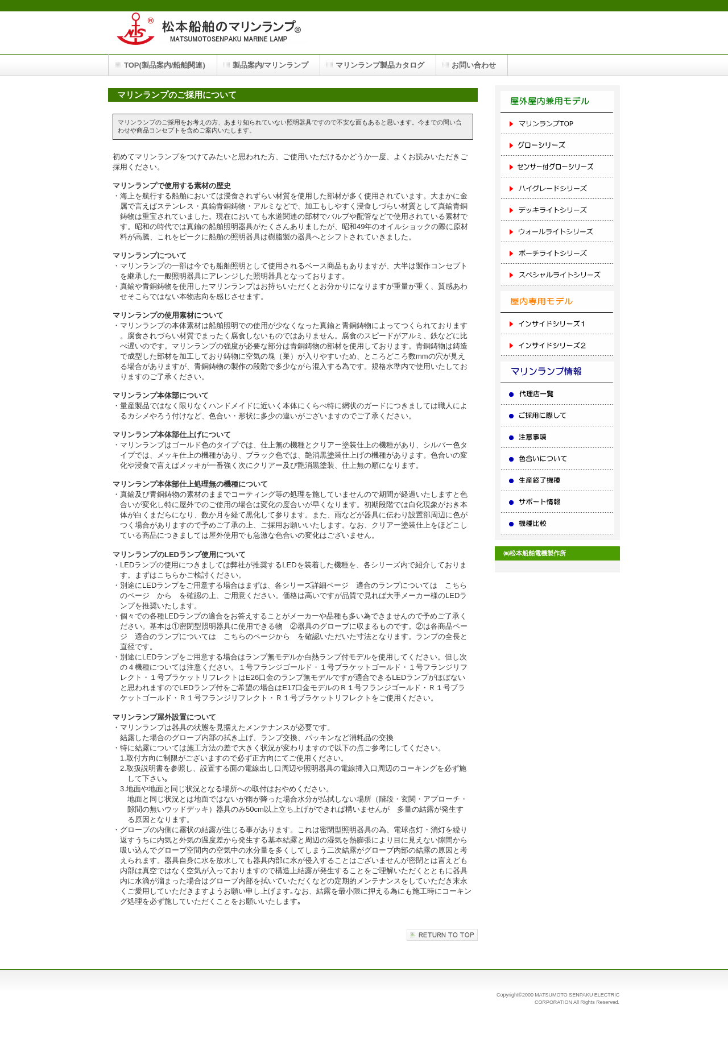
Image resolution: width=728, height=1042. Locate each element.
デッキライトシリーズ (557, 210)
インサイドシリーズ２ (557, 345)
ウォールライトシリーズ (557, 231)
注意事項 (557, 437)
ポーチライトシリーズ (557, 253)
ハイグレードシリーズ (557, 188)
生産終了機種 (557, 480)
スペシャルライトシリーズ (557, 274)
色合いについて (557, 459)
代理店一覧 (557, 394)
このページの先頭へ (442, 935)
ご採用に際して (557, 415)
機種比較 (557, 523)
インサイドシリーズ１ (557, 323)
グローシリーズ (557, 145)
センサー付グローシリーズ (557, 166)
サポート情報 (557, 502)
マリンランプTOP (557, 123)
